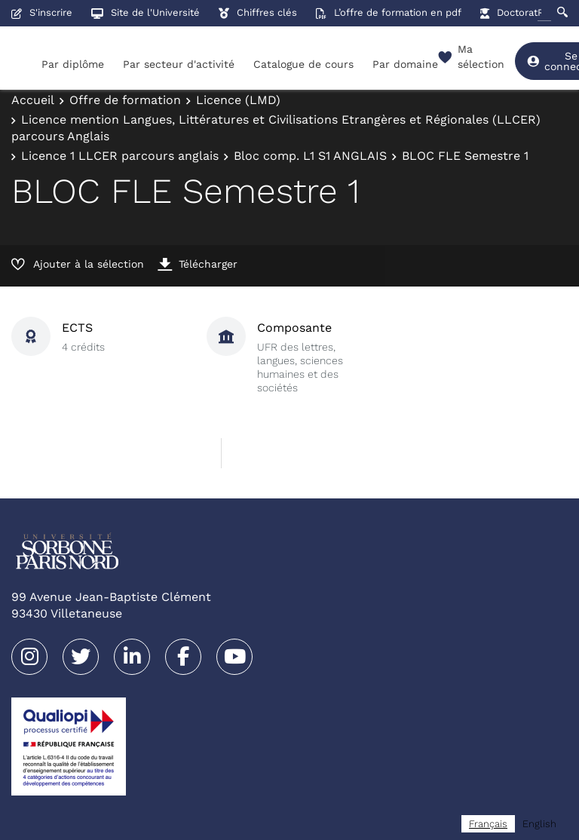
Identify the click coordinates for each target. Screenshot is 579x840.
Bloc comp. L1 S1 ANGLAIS (310, 156)
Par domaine (405, 64)
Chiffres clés (258, 12)
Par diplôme (72, 64)
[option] (539, 823)
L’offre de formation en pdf (388, 12)
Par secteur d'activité (178, 64)
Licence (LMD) (238, 100)
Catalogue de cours (303, 64)
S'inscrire (41, 12)
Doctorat (509, 12)
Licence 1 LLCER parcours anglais (120, 156)
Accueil (32, 100)
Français (488, 823)
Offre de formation (125, 100)
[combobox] (488, 823)
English (539, 823)
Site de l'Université (145, 12)
